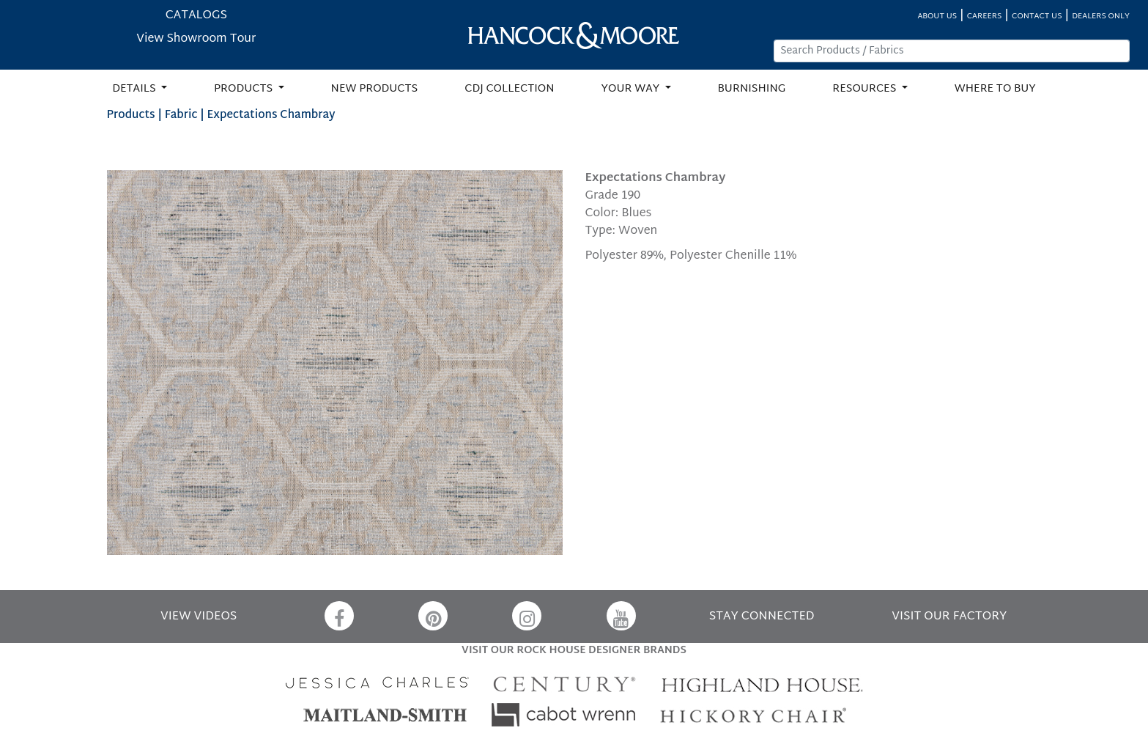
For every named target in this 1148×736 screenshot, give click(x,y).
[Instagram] (526, 615)
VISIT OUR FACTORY (949, 617)
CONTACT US (1037, 16)
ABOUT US (937, 16)
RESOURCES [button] (865, 89)
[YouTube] (621, 615)
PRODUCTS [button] (244, 89)
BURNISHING (752, 89)
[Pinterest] (433, 615)
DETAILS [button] (135, 89)
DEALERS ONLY (1101, 16)
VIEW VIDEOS (198, 617)
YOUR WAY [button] (631, 89)
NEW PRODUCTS (374, 89)
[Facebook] (339, 615)
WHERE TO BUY (995, 89)
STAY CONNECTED (762, 617)
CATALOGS (196, 15)
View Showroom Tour (196, 39)
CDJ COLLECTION (509, 89)
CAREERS (984, 16)
